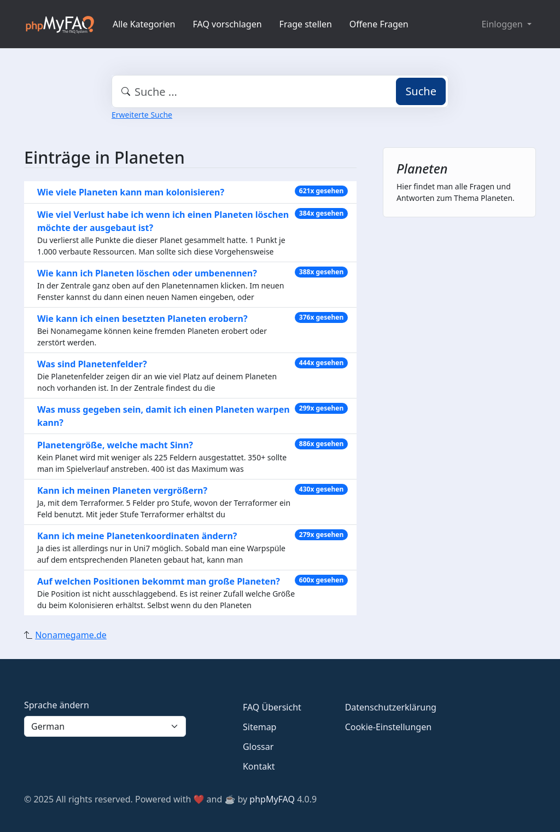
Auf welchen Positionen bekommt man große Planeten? (158, 581)
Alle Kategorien (144, 24)
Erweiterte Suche (142, 114)
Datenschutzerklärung (390, 707)
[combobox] (280, 91)
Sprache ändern (56, 705)
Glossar (258, 747)
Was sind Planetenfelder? (92, 364)
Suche (420, 91)
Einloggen (502, 24)
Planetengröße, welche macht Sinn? (115, 445)
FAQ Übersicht (272, 707)
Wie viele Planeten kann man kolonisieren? (130, 192)
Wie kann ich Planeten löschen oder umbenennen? (147, 273)
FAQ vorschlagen (227, 24)
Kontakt (259, 766)
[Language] (105, 726)
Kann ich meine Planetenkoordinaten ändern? (137, 536)
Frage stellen (305, 24)
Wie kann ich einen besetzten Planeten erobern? (142, 319)
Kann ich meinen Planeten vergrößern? (122, 490)
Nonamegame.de (71, 635)
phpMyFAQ (272, 799)
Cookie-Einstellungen (388, 727)
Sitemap (260, 727)
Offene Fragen (379, 24)
